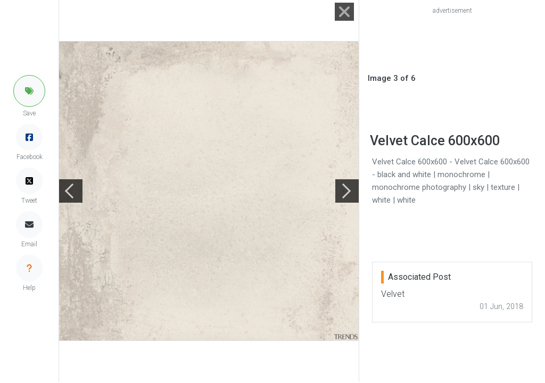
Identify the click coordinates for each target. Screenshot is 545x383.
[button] (29, 91)
